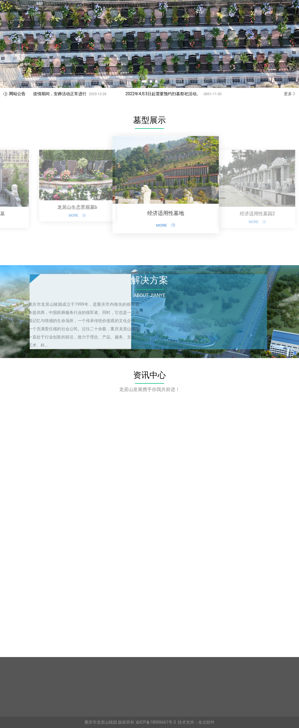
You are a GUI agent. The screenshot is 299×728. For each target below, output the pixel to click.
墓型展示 (149, 120)
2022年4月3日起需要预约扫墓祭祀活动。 (163, 93)
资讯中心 (149, 375)
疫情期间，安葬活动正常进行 (59, 93)
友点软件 (206, 722)
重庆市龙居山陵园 (100, 722)
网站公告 (17, 93)
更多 (290, 93)
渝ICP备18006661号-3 (155, 722)
